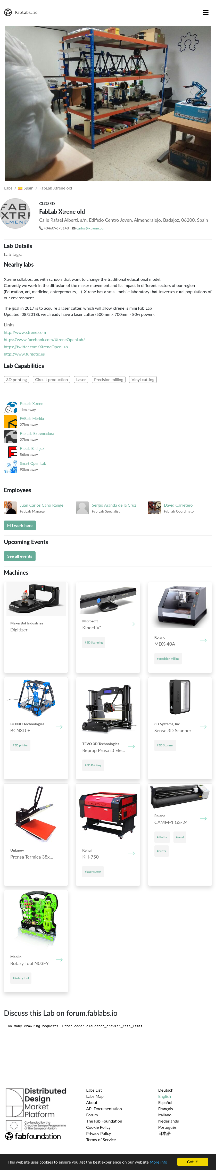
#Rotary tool (21, 978)
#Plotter (162, 837)
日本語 (164, 1133)
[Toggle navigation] (206, 12)
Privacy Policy (98, 1133)
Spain (25, 187)
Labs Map (95, 1096)
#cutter (161, 851)
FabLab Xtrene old (55, 187)
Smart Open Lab (33, 463)
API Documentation (104, 1108)
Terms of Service (101, 1139)
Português (167, 1127)
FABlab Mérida (32, 418)
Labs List (94, 1089)
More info (158, 1162)
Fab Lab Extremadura (37, 433)
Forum (92, 1114)
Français (165, 1108)
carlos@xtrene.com (91, 228)
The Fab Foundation (104, 1120)
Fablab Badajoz (32, 448)
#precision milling (168, 658)
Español (165, 1102)
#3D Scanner (165, 745)
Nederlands (168, 1120)
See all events (19, 556)
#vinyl (180, 837)
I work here (19, 525)
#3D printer (20, 745)
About (91, 1102)
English (164, 1096)
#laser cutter (93, 871)
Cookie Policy (98, 1127)
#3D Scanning (94, 642)
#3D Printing (93, 765)
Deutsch (165, 1089)
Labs (8, 187)
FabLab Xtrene (31, 403)
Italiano (165, 1114)
